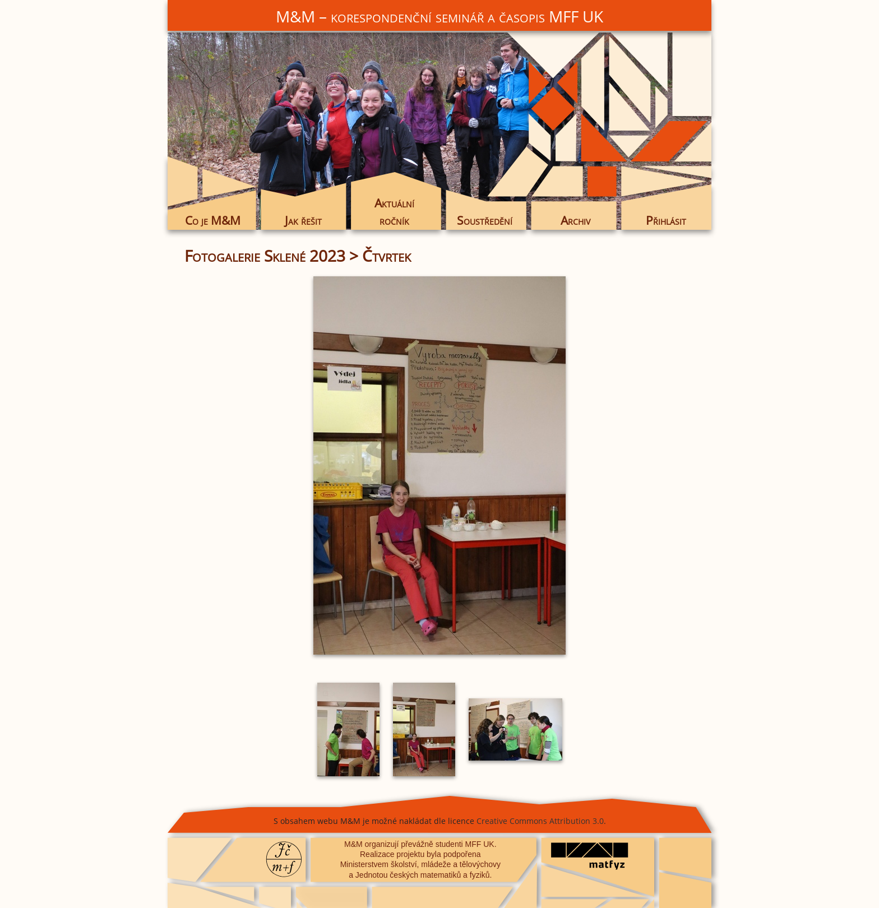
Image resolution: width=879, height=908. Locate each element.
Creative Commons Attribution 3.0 (540, 821)
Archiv (575, 220)
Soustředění (484, 220)
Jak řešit (303, 220)
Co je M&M (212, 220)
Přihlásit (666, 220)
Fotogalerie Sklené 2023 (264, 255)
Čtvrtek (386, 255)
